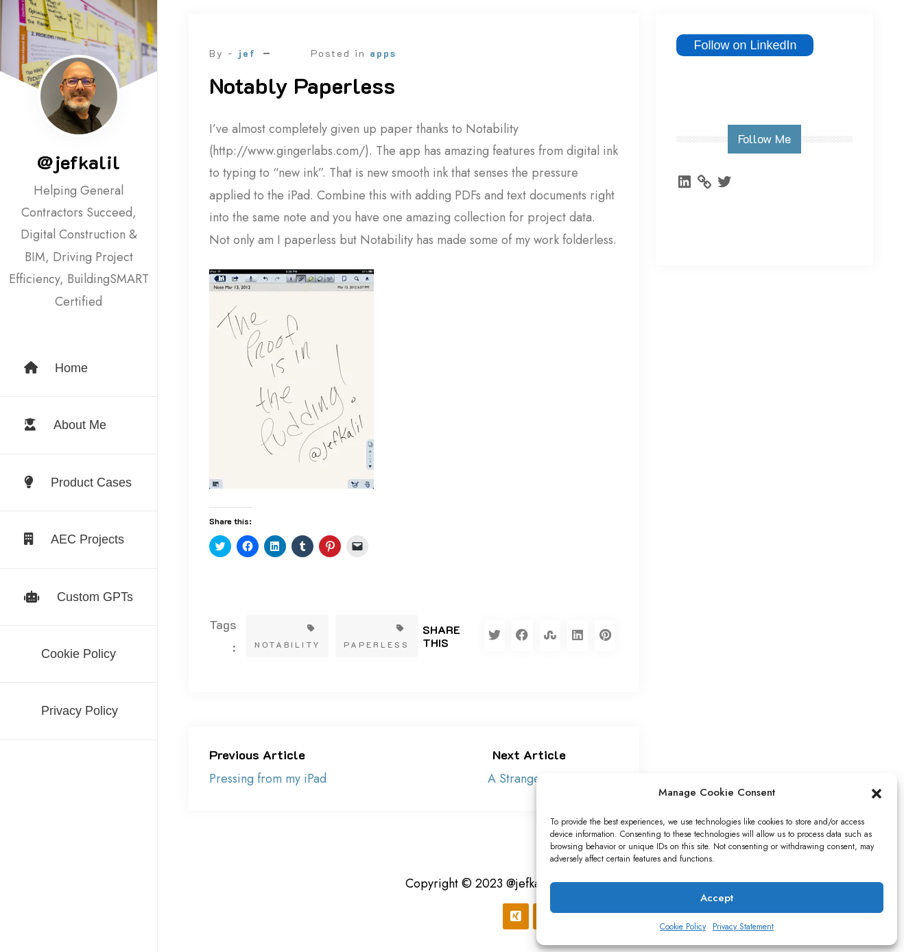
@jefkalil (78, 161)
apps (383, 53)
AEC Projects (74, 539)
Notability (287, 637)
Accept (716, 897)
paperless (376, 637)
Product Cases (78, 482)
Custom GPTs (78, 597)
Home (56, 368)
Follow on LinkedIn (744, 45)
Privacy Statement (743, 926)
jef (246, 53)
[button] (876, 793)
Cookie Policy (683, 926)
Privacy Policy (79, 711)
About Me (65, 425)
